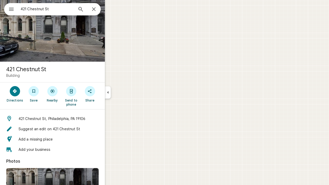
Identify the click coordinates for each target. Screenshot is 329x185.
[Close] (112, 9)
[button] (71, 119)
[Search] (99, 9)
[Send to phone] (89, 96)
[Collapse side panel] (126, 92)
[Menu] (9, 8)
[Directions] (33, 94)
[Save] (52, 94)
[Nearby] (71, 94)
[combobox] (60, 9)
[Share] (108, 94)
